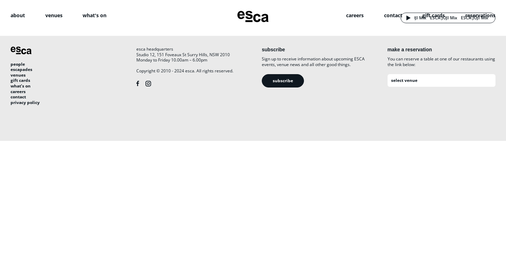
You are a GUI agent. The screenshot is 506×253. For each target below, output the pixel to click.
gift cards (433, 15)
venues (54, 15)
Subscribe (283, 81)
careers (355, 15)
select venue (404, 80)
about (18, 15)
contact (393, 15)
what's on (94, 15)
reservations (480, 15)
